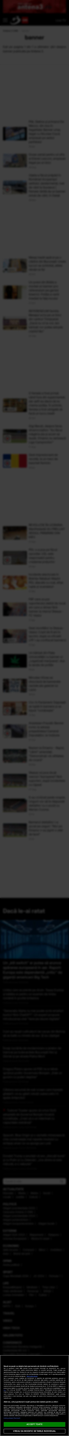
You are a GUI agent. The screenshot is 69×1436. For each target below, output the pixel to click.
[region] (34, 1395)
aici (5, 1390)
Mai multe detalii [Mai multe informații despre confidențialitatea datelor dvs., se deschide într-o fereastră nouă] (32, 1376)
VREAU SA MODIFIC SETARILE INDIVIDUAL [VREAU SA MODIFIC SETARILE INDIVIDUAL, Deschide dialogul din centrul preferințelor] (34, 1431)
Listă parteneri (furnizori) (12, 1418)
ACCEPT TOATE (34, 1424)
